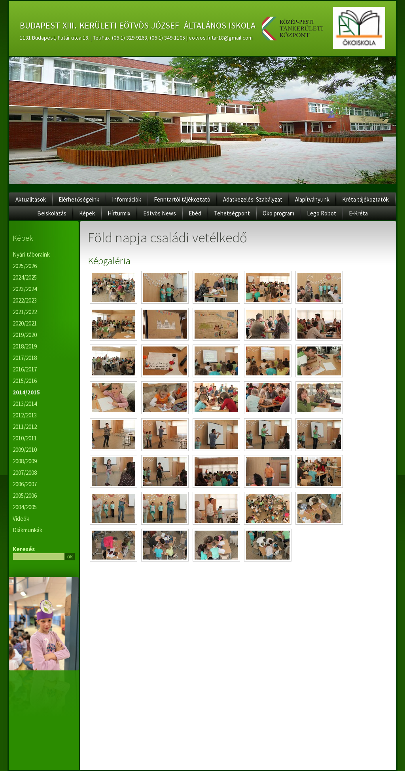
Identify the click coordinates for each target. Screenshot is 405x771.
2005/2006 (25, 495)
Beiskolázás (51, 213)
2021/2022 (25, 312)
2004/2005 (25, 507)
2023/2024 (25, 289)
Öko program (278, 213)
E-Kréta (358, 213)
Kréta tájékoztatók (365, 199)
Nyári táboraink (31, 254)
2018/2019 (25, 346)
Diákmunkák (27, 530)
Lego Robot (321, 213)
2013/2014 (25, 403)
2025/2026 (25, 266)
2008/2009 (25, 461)
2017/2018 (25, 358)
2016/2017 (25, 369)
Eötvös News (159, 213)
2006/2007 (25, 484)
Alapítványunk (312, 199)
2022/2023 (25, 300)
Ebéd (195, 213)
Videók (21, 518)
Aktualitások (30, 199)
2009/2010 (25, 449)
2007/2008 (25, 472)
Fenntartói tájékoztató (182, 199)
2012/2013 (25, 415)
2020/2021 (25, 323)
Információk (126, 199)
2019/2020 (25, 335)
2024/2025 (25, 277)
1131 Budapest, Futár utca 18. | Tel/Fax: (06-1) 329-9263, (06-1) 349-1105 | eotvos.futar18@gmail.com (136, 37)
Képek (87, 213)
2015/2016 (25, 381)
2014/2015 (26, 392)
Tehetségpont (232, 213)
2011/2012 (25, 426)
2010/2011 (25, 438)
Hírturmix (119, 213)
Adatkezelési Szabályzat (252, 199)
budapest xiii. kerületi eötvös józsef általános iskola (137, 24)
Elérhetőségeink (79, 199)
